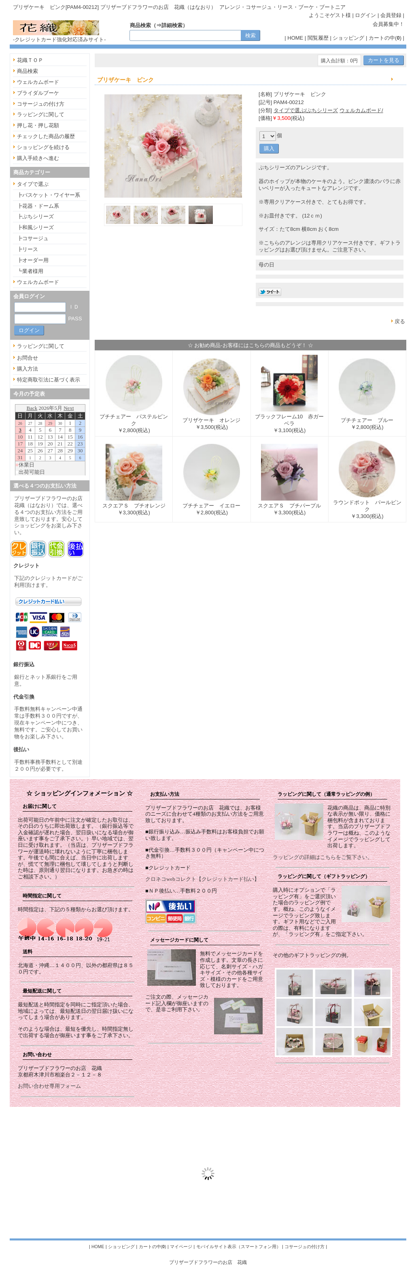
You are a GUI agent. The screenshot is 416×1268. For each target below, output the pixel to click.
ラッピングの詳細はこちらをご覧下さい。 (323, 857)
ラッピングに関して (40, 114)
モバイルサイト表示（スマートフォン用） (238, 1246)
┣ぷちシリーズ (35, 216)
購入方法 (27, 369)
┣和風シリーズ (35, 227)
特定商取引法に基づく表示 (48, 380)
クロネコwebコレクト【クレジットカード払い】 (202, 879)
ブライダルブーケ (38, 93)
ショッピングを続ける (43, 147)
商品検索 (27, 71)
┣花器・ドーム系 (38, 206)
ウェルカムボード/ (361, 110)
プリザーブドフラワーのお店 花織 (208, 1262)
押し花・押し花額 (38, 125)
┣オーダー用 (33, 260)
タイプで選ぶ (33, 184)
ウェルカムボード (38, 82)
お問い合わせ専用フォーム (49, 1086)
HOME (295, 38)
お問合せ (27, 358)
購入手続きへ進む (38, 158)
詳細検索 (172, 25)
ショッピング (348, 38)
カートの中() (385, 38)
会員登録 (390, 15)
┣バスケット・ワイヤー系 (48, 195)
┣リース (27, 249)
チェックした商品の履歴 (46, 136)
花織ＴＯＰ (30, 60)
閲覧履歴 (318, 38)
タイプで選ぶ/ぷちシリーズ (306, 110)
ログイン (365, 15)
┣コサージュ (33, 238)
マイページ (181, 1246)
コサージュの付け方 (40, 104)
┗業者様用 (30, 271)
